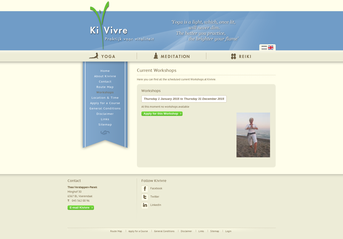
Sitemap (105, 124)
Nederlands (264, 47)
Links (105, 119)
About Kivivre (105, 76)
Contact (105, 81)
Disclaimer (105, 114)
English (270, 47)
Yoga (102, 56)
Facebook (156, 188)
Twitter (154, 197)
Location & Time (105, 98)
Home (105, 71)
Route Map (105, 87)
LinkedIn (155, 205)
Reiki (241, 56)
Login (228, 231)
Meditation (171, 56)
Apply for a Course (105, 103)
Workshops (105, 92)
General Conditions (105, 108)
